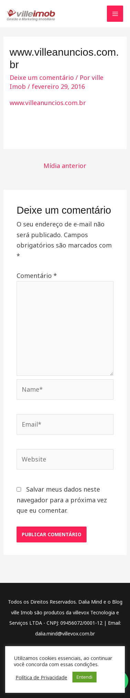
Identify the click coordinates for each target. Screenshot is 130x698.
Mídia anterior (64, 165)
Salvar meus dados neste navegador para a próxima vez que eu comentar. (62, 499)
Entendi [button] (84, 677)
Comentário (37, 275)
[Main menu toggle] (115, 14)
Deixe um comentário (42, 77)
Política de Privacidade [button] (41, 677)
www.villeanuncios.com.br (48, 103)
